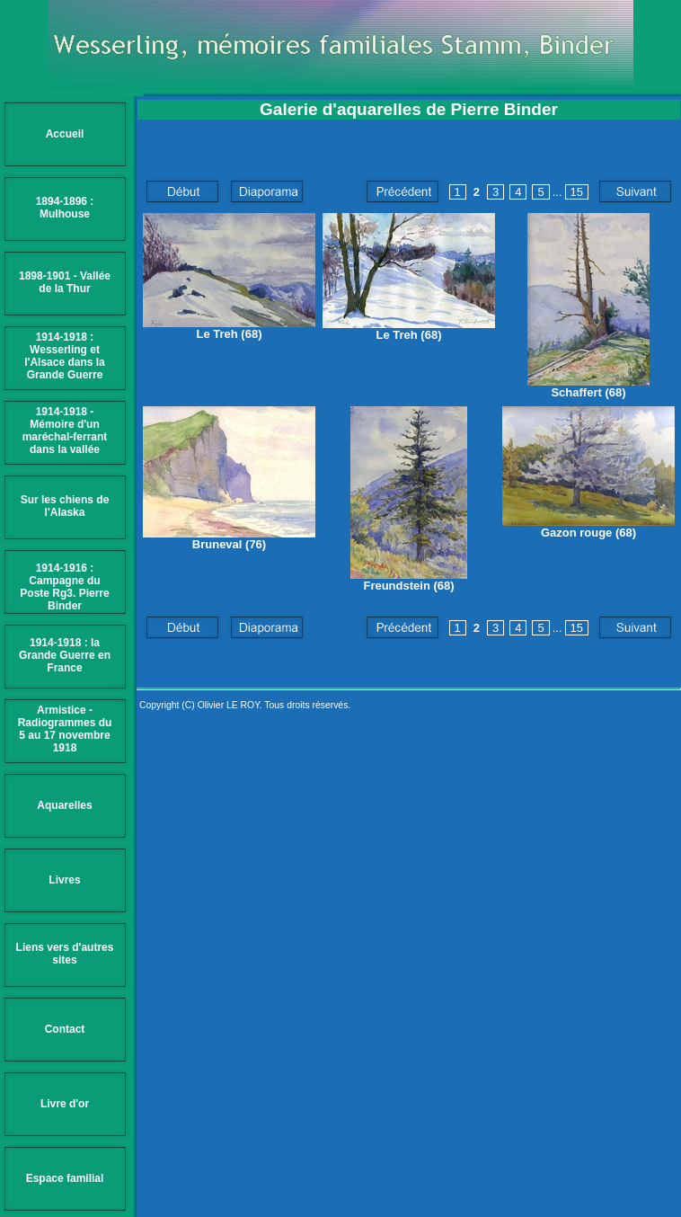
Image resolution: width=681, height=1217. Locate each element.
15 (576, 192)
